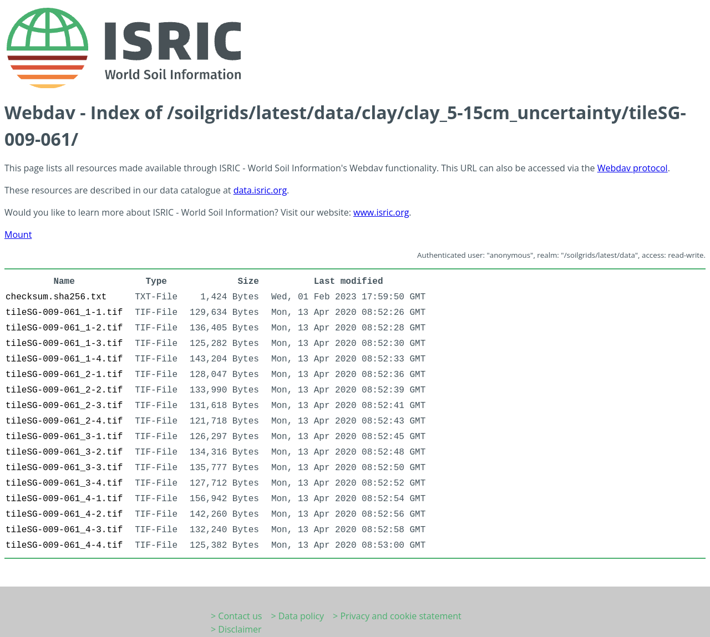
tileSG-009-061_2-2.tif (64, 390)
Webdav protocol (632, 168)
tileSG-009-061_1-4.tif (64, 359)
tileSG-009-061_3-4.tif (64, 483)
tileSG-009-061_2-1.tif (64, 375)
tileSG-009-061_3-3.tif (64, 468)
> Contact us (236, 616)
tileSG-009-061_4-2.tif (64, 514)
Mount (18, 234)
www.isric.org (381, 212)
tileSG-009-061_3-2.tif (64, 452)
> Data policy (297, 616)
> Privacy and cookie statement (397, 616)
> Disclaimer (236, 629)
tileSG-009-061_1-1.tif (64, 313)
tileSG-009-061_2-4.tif (64, 421)
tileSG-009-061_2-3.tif (64, 406)
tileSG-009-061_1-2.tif (64, 328)
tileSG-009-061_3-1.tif (64, 437)
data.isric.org (260, 190)
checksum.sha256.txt (56, 297)
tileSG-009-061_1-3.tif (64, 344)
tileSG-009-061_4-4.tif (64, 545)
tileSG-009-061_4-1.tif (64, 499)
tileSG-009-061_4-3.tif (64, 530)
